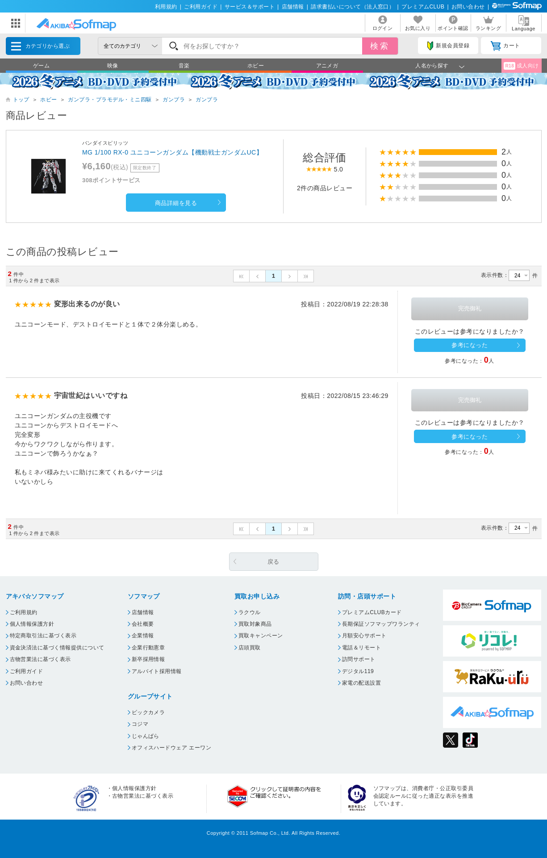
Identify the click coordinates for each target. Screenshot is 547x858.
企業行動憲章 (148, 648)
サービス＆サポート (250, 7)
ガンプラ (174, 99)
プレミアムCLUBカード (372, 612)
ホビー (255, 66)
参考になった (469, 345)
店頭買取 (249, 648)
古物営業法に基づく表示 (40, 659)
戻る (273, 561)
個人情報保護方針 (32, 624)
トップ (21, 99)
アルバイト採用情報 (157, 671)
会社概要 (143, 624)
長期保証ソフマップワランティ (381, 624)
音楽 (184, 66)
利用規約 (166, 7)
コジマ (140, 724)
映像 (112, 66)
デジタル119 (358, 671)
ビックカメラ (148, 712)
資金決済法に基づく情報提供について (57, 648)
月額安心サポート (364, 635)
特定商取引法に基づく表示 (43, 635)
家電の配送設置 (361, 683)
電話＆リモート (361, 648)
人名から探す (432, 66)
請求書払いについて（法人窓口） (352, 7)
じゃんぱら (145, 736)
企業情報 (143, 635)
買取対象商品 (255, 624)
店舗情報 (293, 7)
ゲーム (41, 66)
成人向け (521, 66)
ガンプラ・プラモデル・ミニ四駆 (109, 99)
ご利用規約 (24, 612)
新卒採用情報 (148, 659)
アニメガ (327, 66)
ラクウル (249, 612)
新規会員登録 (448, 46)
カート (505, 46)
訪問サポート (359, 659)
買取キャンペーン (260, 635)
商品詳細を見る (176, 203)
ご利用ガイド (200, 7)
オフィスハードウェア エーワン (172, 748)
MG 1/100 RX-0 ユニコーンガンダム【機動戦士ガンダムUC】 (172, 152)
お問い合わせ (468, 7)
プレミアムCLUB (422, 7)
